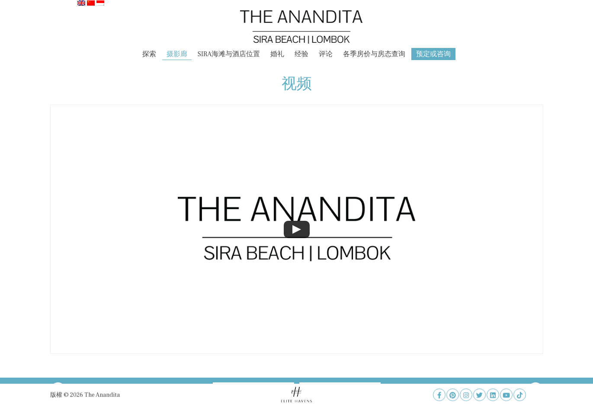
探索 (149, 54)
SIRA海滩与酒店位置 (229, 54)
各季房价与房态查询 (374, 54)
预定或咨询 (433, 54)
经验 (301, 54)
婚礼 (277, 54)
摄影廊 (177, 54)
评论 (326, 54)
